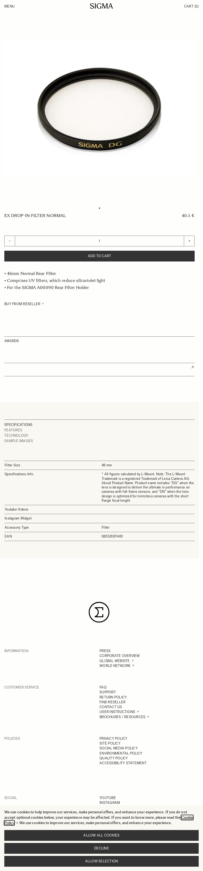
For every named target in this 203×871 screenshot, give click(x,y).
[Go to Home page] (101, 6)
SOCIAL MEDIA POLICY (118, 748)
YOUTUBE (107, 798)
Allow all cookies (101, 835)
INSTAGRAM (109, 803)
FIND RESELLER (112, 702)
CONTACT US (110, 707)
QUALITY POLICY (113, 758)
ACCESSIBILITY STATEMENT (123, 763)
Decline (101, 848)
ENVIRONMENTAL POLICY (120, 753)
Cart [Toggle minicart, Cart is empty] (191, 6)
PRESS (105, 651)
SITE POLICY (110, 743)
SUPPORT (107, 692)
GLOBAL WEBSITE (114, 661)
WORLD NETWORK (114, 666)
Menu (9, 6)
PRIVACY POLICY (113, 738)
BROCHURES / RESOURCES (122, 717)
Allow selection (101, 861)
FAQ (102, 687)
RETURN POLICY (113, 697)
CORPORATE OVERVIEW (119, 656)
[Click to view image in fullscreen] (99, 108)
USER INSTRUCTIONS (117, 712)
